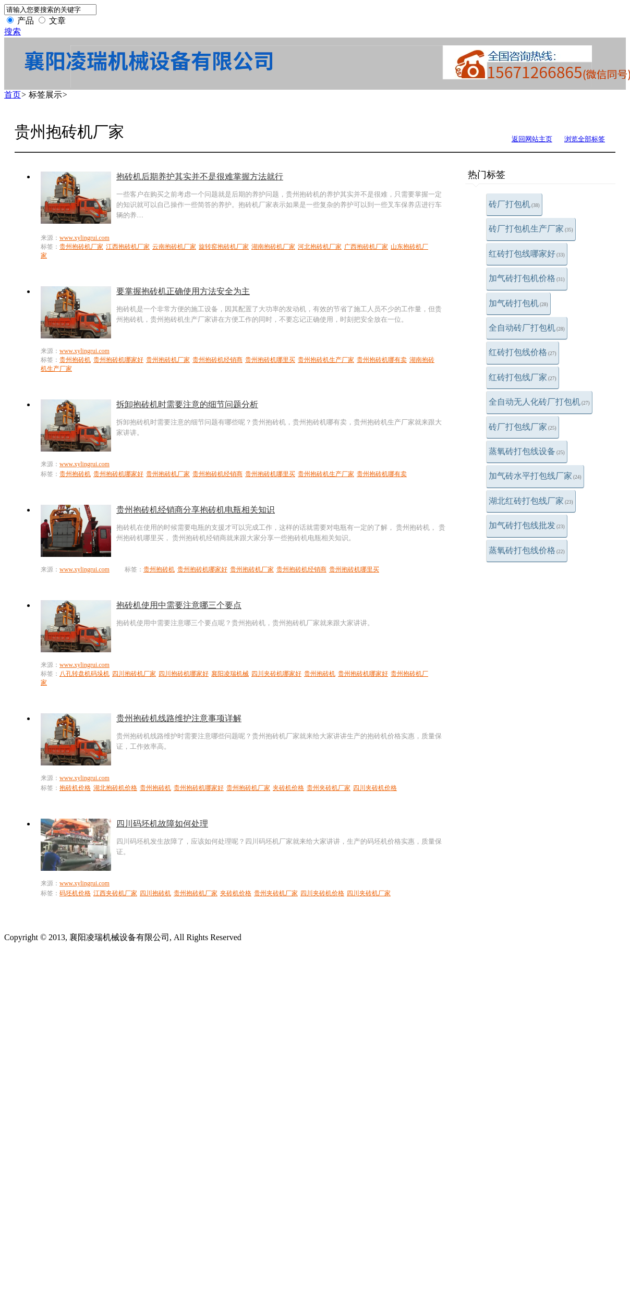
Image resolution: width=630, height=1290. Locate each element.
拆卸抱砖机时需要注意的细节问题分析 (187, 404)
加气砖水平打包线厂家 (535, 475)
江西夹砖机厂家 (115, 893)
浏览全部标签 (584, 139)
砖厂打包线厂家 (522, 426)
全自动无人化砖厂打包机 (539, 401)
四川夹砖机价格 (375, 788)
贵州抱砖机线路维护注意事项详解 (178, 718)
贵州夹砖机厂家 (328, 788)
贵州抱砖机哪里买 (270, 359)
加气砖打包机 (518, 303)
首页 (12, 94)
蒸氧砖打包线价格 (527, 550)
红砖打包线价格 (522, 352)
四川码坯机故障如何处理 (162, 823)
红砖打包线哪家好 (527, 253)
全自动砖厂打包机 (527, 327)
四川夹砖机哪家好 (276, 673)
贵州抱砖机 (75, 359)
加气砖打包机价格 (527, 278)
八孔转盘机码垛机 (84, 673)
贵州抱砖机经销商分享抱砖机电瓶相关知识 (195, 509)
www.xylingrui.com (84, 237)
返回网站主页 (532, 139)
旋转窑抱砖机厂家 (224, 246)
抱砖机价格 (75, 788)
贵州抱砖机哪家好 (118, 359)
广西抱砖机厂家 (366, 246)
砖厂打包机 (514, 204)
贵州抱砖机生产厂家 (326, 359)
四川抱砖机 (155, 893)
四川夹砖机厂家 (369, 893)
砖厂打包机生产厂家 (531, 228)
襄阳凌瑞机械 (230, 673)
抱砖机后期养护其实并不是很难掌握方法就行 (199, 176)
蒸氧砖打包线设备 (527, 451)
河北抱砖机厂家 (320, 246)
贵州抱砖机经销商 (217, 359)
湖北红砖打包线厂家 (531, 500)
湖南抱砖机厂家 (273, 246)
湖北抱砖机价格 (115, 788)
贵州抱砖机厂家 (81, 246)
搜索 (12, 31)
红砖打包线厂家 (522, 377)
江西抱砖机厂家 (128, 246)
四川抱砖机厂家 (134, 673)
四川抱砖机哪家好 (184, 673)
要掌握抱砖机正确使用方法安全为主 (183, 291)
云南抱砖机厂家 (174, 246)
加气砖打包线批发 (527, 525)
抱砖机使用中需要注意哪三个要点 (178, 605)
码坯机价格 (75, 893)
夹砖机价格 (288, 788)
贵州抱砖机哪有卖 (382, 359)
